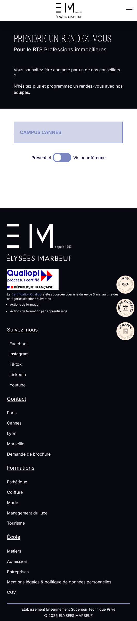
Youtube (16, 384)
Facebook (18, 343)
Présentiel (41, 157)
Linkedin (16, 374)
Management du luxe (27, 513)
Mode (12, 502)
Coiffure (15, 492)
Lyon (11, 433)
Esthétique (17, 481)
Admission (17, 561)
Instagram (18, 353)
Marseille (15, 443)
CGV (11, 592)
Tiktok (14, 364)
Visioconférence (89, 157)
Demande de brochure (29, 454)
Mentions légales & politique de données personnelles (59, 581)
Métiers (14, 551)
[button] (127, 9)
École (13, 537)
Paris (12, 412)
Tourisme (16, 523)
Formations (21, 468)
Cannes (14, 423)
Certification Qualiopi (26, 294)
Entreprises (18, 571)
